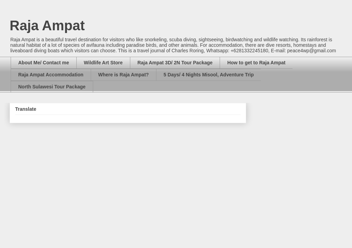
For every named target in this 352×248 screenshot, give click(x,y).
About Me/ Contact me (43, 62)
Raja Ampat (47, 25)
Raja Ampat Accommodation (51, 74)
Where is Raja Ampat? (123, 74)
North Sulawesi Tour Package (52, 86)
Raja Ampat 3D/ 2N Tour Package (175, 62)
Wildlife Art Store (103, 62)
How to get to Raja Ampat (256, 62)
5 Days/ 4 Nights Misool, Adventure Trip (209, 74)
